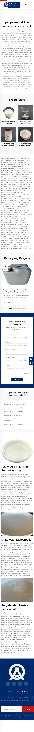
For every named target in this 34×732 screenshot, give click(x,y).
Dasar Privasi (25, 717)
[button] (10, 308)
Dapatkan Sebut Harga (13, 4)
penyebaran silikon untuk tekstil (14, 408)
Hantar (17, 379)
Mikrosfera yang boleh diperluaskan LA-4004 (25, 145)
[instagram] (20, 684)
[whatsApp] (31, 359)
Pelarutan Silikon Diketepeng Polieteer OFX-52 (26, 123)
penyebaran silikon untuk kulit (13, 411)
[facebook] (8, 684)
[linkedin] (14, 684)
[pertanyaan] (31, 363)
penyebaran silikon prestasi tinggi (14, 424)
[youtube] (26, 684)
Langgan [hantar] (27, 709)
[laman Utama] (6, 4)
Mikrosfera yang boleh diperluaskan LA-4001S (8, 145)
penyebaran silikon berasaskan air (14, 404)
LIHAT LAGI (7, 302)
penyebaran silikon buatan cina (13, 415)
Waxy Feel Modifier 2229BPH (8, 122)
